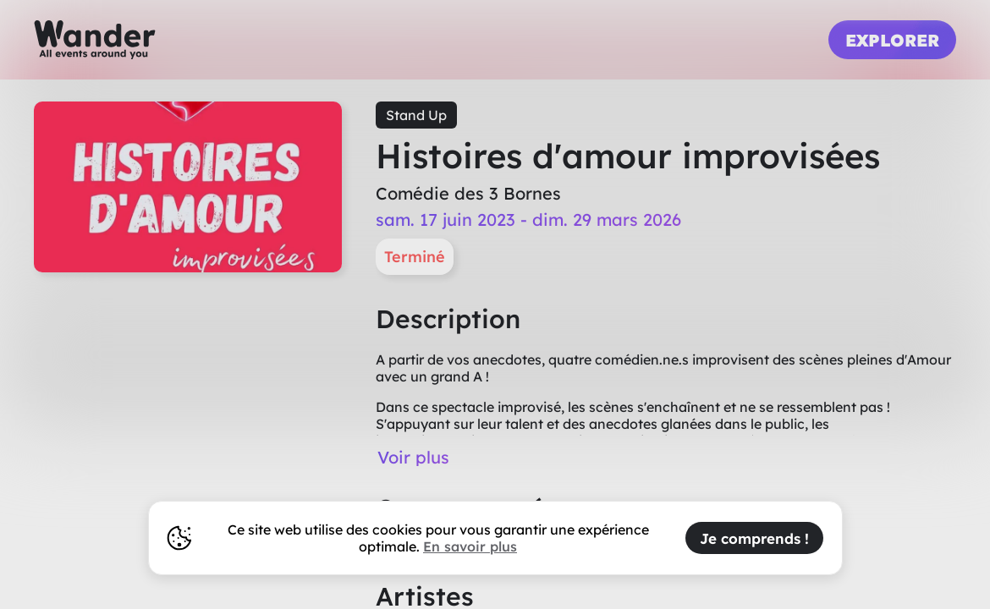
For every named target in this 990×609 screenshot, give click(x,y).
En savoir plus (470, 546)
